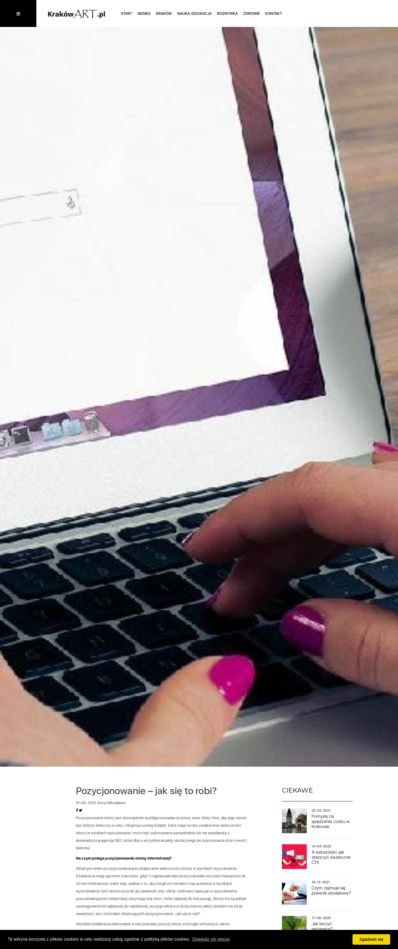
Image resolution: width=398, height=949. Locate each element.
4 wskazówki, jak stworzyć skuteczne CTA (331, 857)
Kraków (164, 13)
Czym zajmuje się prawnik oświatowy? (331, 890)
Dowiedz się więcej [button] (211, 939)
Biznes (144, 13)
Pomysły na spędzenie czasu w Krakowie (331, 821)
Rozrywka (227, 13)
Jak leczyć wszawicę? (322, 926)
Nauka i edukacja (194, 13)
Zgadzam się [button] (371, 939)
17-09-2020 (321, 918)
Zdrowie (251, 13)
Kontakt (273, 13)
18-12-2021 (321, 882)
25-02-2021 (321, 810)
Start (126, 13)
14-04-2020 (321, 846)
